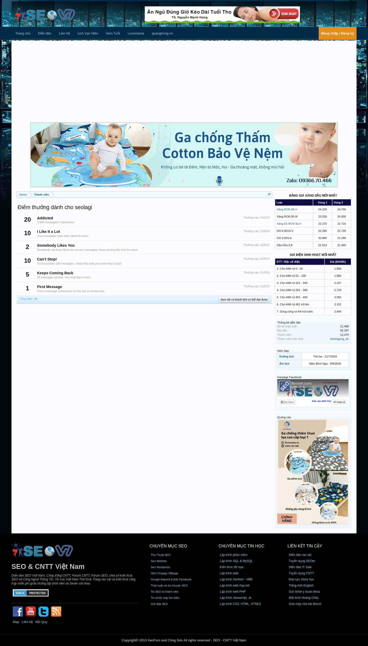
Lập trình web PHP (233, 591)
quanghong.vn (162, 33)
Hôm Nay (283, 350)
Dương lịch (286, 356)
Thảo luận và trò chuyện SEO (169, 585)
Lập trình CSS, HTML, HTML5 (240, 604)
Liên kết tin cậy (305, 546)
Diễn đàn (44, 33)
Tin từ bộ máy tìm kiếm (165, 597)
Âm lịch (284, 363)
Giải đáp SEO (159, 603)
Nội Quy (41, 622)
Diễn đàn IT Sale (300, 567)
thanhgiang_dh (339, 338)
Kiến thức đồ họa (231, 567)
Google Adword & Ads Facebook (171, 579)
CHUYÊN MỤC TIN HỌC (241, 546)
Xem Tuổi (113, 33)
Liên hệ (64, 33)
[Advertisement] (184, 81)
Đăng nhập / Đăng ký (337, 33)
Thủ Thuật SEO (160, 554)
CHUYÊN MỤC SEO (168, 546)
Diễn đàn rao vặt (300, 555)
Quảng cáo (284, 417)
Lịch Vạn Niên (87, 33)
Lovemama (136, 33)
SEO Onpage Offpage (164, 573)
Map (16, 622)
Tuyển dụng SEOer (302, 561)
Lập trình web (229, 573)
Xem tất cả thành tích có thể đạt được (244, 299)
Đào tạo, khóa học (301, 579)
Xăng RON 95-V (287, 209)
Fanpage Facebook (289, 377)
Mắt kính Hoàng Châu (304, 598)
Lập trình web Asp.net (234, 585)
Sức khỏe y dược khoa (304, 591)
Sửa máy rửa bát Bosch (305, 604)
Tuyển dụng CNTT (301, 573)
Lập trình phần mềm (233, 555)
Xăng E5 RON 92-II (289, 223)
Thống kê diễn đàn (289, 322)
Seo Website (159, 561)
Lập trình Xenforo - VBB (236, 579)
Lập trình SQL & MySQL (236, 561)
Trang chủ (22, 33)
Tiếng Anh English (301, 585)
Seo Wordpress (160, 567)
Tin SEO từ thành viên (164, 591)
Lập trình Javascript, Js (235, 598)
